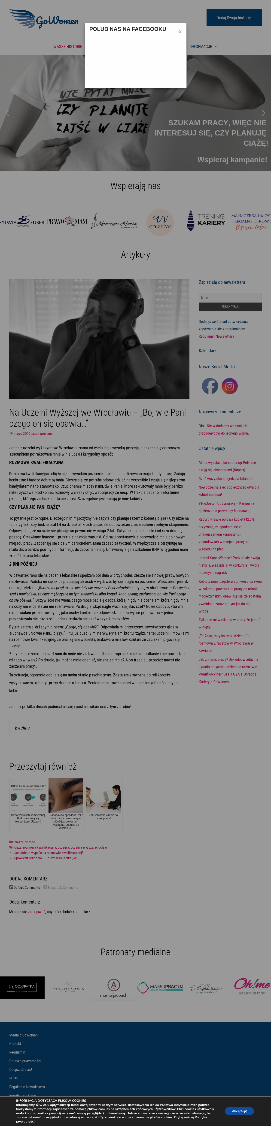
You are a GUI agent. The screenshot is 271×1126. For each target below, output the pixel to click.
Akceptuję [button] (239, 1111)
